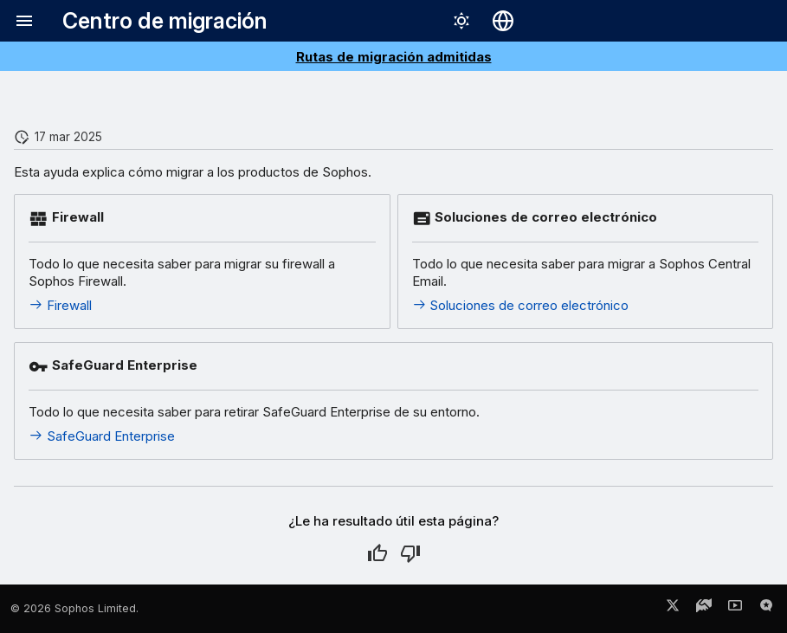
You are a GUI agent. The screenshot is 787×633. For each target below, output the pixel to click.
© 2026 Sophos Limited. (74, 608)
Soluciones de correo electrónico (520, 305)
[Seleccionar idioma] (503, 20)
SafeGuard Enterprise (102, 436)
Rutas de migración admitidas (394, 56)
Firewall (60, 305)
